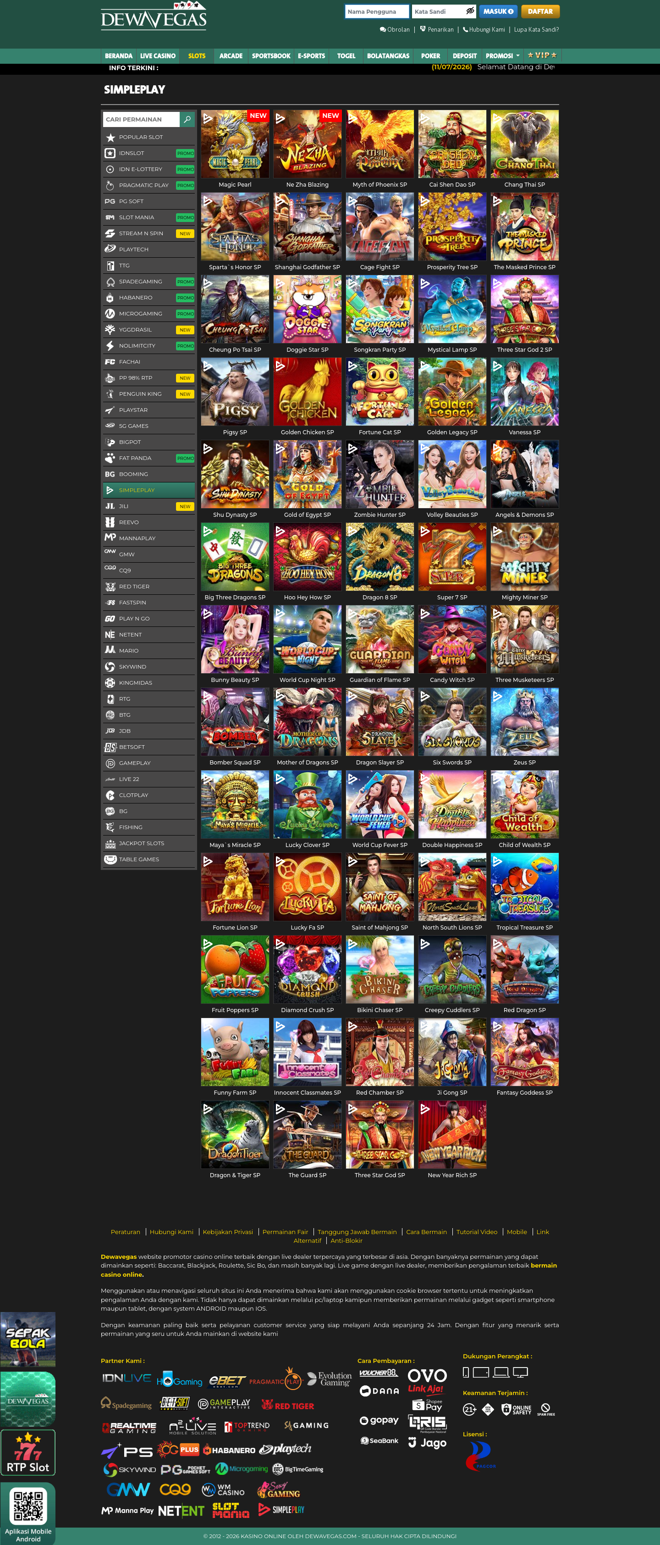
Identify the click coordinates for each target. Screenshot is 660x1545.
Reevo (121, 522)
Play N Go (126, 619)
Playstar (125, 410)
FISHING (123, 827)
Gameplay (127, 763)
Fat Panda (148, 458)
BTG (117, 715)
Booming (125, 474)
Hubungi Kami (172, 1231)
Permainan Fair (286, 1231)
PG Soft (123, 201)
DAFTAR (540, 12)
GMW (119, 554)
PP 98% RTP (148, 378)
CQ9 (117, 570)
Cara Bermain (427, 1231)
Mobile (518, 1231)
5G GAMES (125, 426)
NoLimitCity (148, 346)
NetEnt (122, 635)
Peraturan (126, 1231)
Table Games (131, 859)
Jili (148, 506)
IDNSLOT (148, 153)
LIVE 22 (121, 779)
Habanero (148, 298)
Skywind (124, 667)
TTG (116, 266)
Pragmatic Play (148, 185)
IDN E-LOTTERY (148, 169)
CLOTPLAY (125, 795)
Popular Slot (133, 137)
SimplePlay (128, 490)
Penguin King (148, 394)
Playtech (125, 249)
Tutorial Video (477, 1231)
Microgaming (148, 314)
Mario (120, 650)
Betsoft (124, 747)
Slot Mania (148, 217)
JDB (117, 731)
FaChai (121, 362)
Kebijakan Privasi (229, 1231)
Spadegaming (148, 282)
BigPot (122, 442)
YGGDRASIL (148, 330)
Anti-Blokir (346, 1240)
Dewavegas (119, 1256)
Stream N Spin (148, 233)
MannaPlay (129, 538)
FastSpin (124, 603)
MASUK (499, 12)
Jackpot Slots (133, 843)
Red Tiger (126, 587)
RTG (117, 699)
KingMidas (127, 683)
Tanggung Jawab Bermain (358, 1231)
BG (115, 811)
